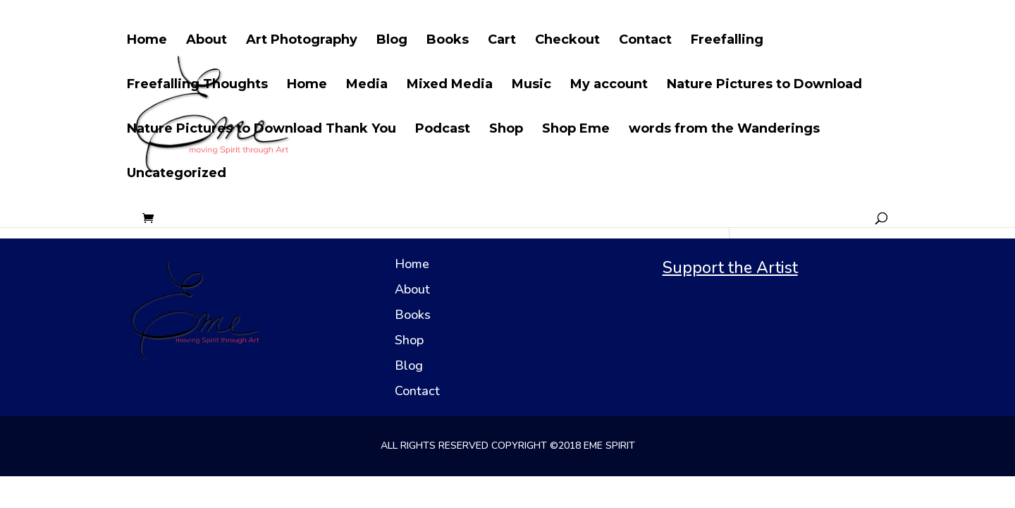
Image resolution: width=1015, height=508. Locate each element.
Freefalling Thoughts (197, 85)
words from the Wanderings (724, 129)
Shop (506, 129)
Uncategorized (176, 174)
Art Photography (301, 41)
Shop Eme (576, 129)
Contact (645, 41)
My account (609, 85)
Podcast (442, 129)
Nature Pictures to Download (764, 85)
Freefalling (727, 41)
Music (531, 85)
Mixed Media (450, 85)
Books (447, 41)
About (206, 41)
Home (147, 41)
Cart (502, 41)
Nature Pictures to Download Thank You (261, 129)
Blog (391, 41)
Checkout (567, 41)
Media (367, 85)
